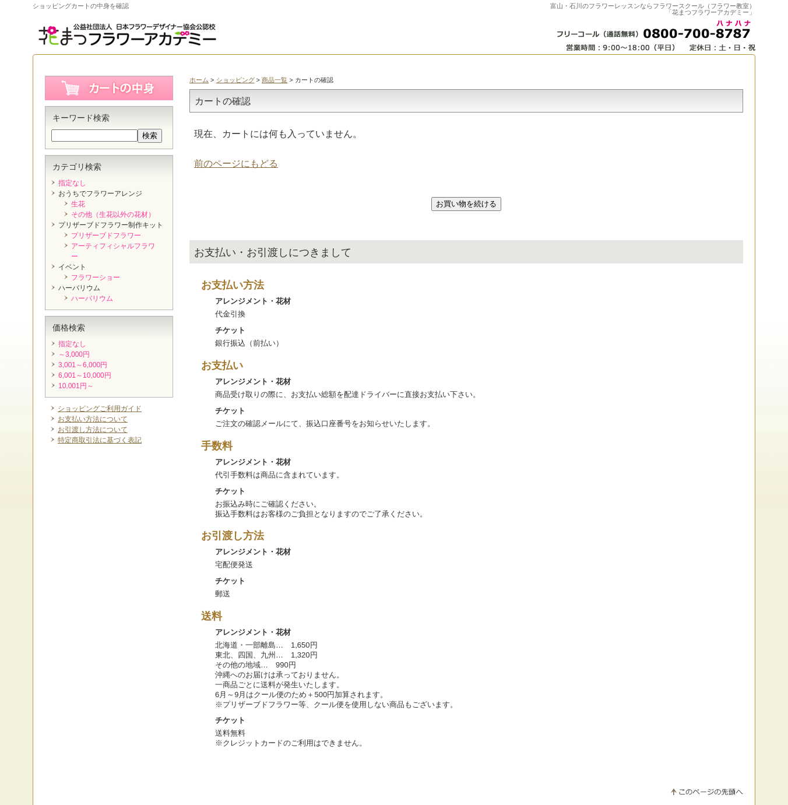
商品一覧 (274, 79)
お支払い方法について (93, 419)
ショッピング (235, 79)
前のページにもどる (236, 163)
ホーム (199, 79)
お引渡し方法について (93, 430)
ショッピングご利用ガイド (100, 409)
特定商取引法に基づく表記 (100, 440)
